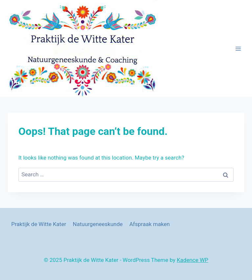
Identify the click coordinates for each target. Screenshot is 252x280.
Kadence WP (192, 260)
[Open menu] (238, 48)
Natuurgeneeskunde (98, 224)
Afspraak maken (149, 224)
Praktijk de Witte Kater (38, 224)
